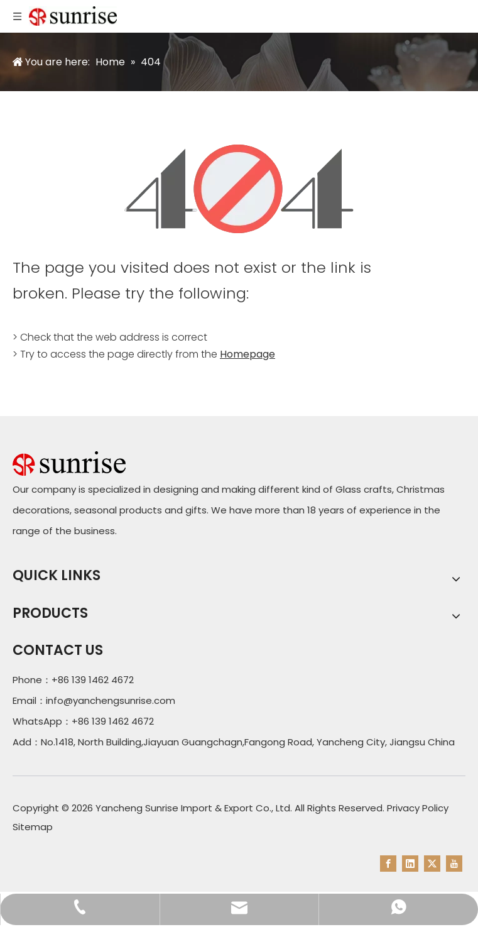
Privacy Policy (417, 808)
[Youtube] (454, 863)
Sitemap (33, 826)
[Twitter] (432, 863)
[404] (239, 189)
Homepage (247, 354)
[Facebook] (388, 863)
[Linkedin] (410, 863)
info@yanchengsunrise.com (110, 700)
